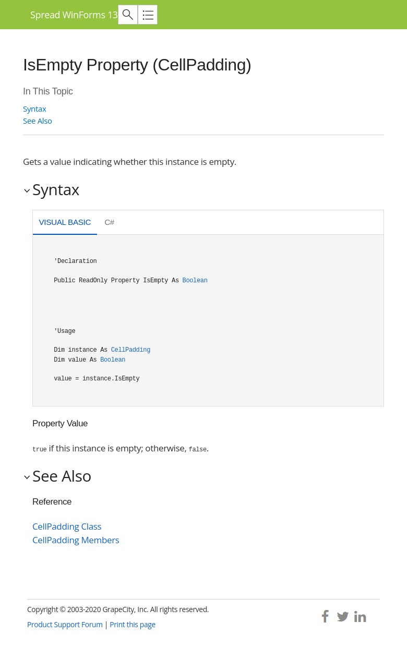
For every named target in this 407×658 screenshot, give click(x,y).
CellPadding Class (66, 526)
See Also (37, 120)
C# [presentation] (109, 222)
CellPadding (130, 350)
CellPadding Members (75, 540)
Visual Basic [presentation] (65, 222)
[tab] (65, 223)
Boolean (195, 280)
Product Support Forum (65, 624)
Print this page (132, 624)
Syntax (34, 108)
